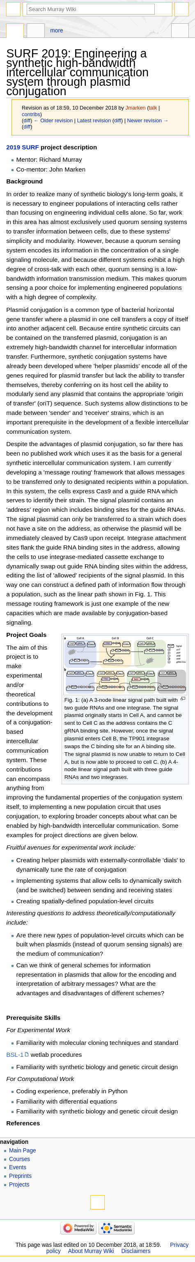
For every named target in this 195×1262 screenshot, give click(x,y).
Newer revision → (148, 120)
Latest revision (94, 120)
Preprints (20, 1176)
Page (15, 31)
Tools (180, 31)
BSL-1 (14, 1054)
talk (153, 108)
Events (17, 1167)
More (56, 30)
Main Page (22, 1150)
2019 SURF (22, 147)
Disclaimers (135, 1251)
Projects (19, 1185)
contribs (31, 114)
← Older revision (53, 120)
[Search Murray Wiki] (91, 9)
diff (26, 120)
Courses (19, 1159)
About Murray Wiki (91, 1251)
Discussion (35, 31)
